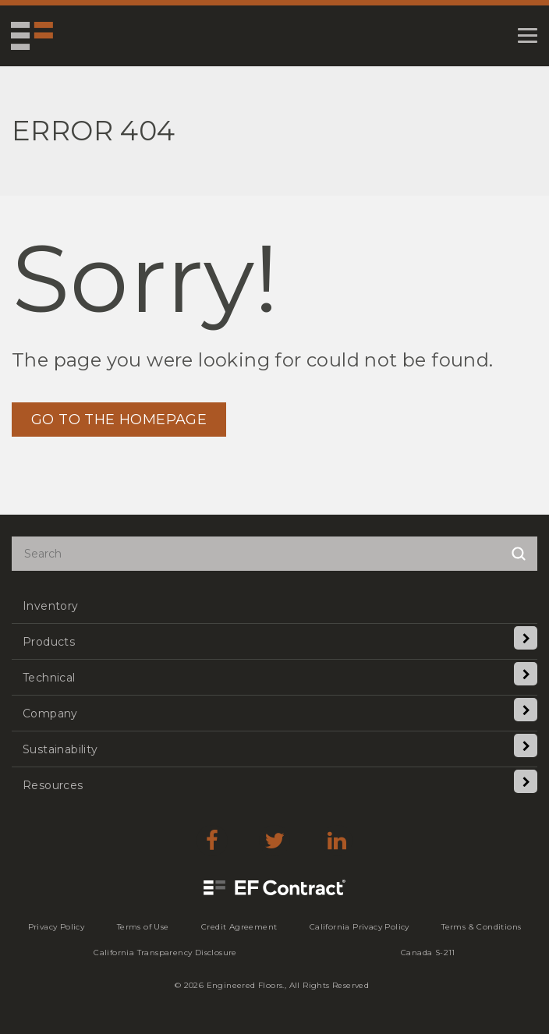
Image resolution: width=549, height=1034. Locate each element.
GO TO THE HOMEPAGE (119, 419)
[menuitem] (274, 605)
